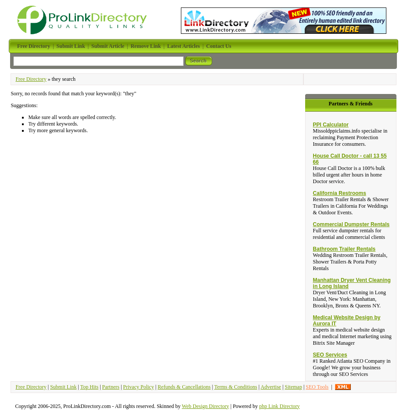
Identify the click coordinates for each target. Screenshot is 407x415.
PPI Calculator (331, 125)
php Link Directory (279, 406)
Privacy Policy (138, 387)
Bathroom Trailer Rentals (344, 249)
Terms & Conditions (235, 387)
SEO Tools (317, 387)
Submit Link (63, 387)
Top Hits (89, 387)
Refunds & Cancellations (184, 387)
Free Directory (30, 79)
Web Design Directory (205, 406)
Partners (110, 387)
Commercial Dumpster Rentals (351, 224)
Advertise (270, 387)
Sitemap (293, 387)
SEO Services (330, 355)
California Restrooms (339, 193)
